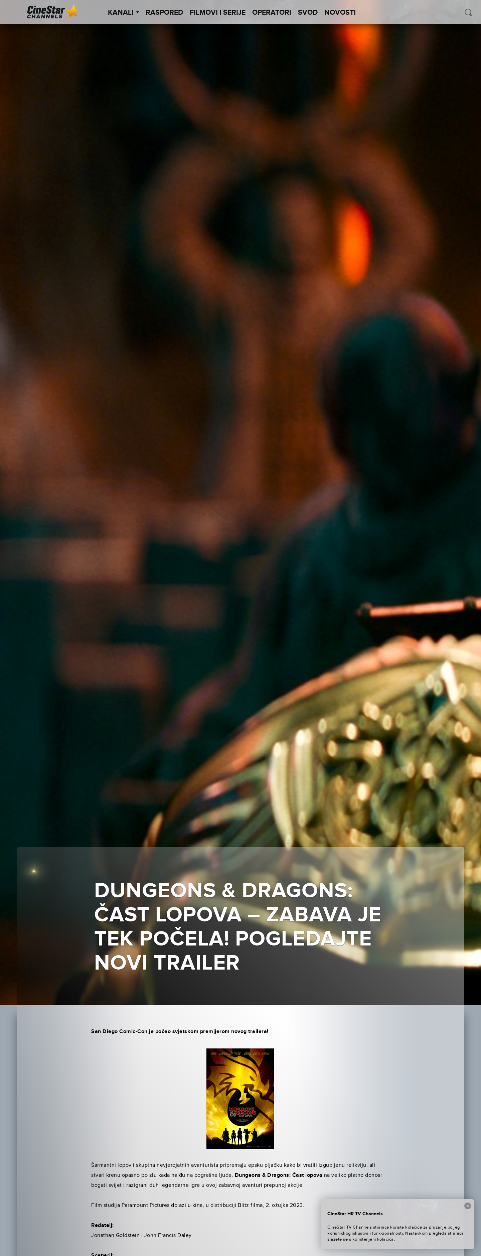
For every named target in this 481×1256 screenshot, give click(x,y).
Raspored (164, 12)
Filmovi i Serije (218, 12)
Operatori (271, 12)
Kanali (123, 12)
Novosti (340, 12)
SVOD (308, 12)
